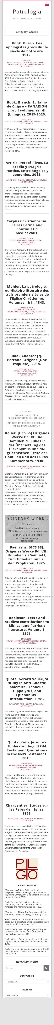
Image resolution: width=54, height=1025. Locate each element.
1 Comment (27, 572)
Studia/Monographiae (35, 64)
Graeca (41, 62)
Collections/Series (13, 122)
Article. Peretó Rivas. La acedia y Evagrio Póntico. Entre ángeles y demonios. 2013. (27, 168)
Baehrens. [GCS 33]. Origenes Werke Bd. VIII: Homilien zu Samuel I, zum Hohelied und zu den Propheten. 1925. (27, 555)
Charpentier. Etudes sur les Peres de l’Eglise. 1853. (27, 809)
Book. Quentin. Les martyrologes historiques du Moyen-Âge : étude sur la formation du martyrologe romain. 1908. (25, 931)
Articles (12, 765)
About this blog (14, 62)
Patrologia (27, 11)
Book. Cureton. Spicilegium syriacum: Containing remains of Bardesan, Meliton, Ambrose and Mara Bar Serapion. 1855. (24, 904)
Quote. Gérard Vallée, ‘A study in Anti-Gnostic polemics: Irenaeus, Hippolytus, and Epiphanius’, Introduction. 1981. (27, 689)
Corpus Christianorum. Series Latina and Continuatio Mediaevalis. (27, 227)
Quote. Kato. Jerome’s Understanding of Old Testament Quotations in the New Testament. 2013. (27, 750)
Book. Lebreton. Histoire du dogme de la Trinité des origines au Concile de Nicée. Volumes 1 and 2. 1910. (27, 951)
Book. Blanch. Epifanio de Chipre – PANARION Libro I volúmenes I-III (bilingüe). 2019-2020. (27, 108)
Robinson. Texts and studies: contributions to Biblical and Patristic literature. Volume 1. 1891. (27, 625)
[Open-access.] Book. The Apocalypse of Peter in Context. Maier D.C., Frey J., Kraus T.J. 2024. (26, 913)
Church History (30, 62)
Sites (21, 64)
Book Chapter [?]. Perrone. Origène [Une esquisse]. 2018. (27, 359)
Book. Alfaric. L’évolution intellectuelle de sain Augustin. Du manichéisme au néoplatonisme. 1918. (26, 941)
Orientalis (30, 180)
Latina (38, 240)
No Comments (27, 66)
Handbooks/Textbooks (17, 312)
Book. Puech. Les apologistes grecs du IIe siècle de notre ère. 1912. (27, 49)
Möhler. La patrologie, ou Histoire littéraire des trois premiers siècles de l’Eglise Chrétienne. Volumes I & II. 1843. (27, 294)
